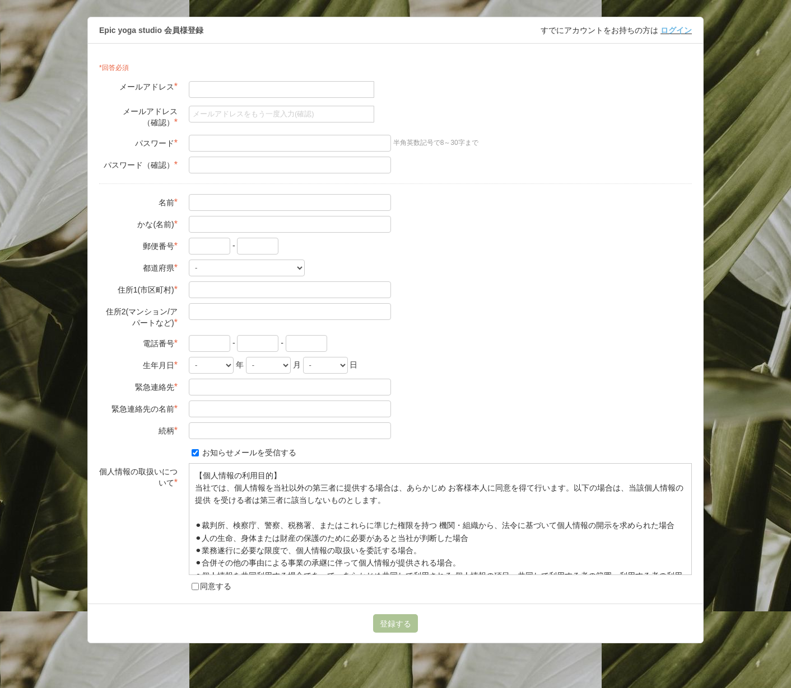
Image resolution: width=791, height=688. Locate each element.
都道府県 (160, 267)
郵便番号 (160, 246)
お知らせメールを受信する (244, 452)
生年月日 (160, 365)
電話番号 (160, 343)
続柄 (168, 430)
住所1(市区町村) (148, 289)
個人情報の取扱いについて (138, 477)
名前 (168, 202)
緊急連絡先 (156, 387)
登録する (395, 623)
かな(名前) (157, 224)
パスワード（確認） (141, 164)
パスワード (156, 143)
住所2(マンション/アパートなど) (142, 317)
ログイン (676, 30)
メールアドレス (148, 86)
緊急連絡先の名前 (144, 408)
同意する (211, 586)
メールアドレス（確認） (150, 117)
